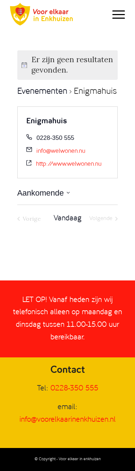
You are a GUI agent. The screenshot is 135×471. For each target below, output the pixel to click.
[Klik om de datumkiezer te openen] (43, 193)
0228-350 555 (74, 388)
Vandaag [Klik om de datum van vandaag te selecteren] (67, 218)
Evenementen (42, 91)
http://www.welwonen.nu (69, 164)
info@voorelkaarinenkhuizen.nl (67, 420)
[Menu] (115, 14)
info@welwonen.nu (60, 151)
